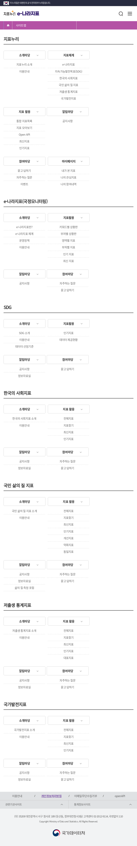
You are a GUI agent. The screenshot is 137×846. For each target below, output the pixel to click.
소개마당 (24, 55)
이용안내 (24, 71)
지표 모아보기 (24, 128)
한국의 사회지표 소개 (24, 418)
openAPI (120, 796)
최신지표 (24, 141)
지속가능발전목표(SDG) (68, 71)
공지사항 (67, 121)
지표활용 (68, 217)
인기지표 (24, 148)
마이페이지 (68, 161)
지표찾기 (69, 425)
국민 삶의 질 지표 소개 (24, 511)
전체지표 (69, 418)
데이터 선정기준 (24, 346)
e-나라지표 (68, 64)
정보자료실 (24, 376)
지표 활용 (24, 111)
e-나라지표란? (24, 227)
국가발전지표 (68, 98)
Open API (24, 134)
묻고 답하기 (24, 170)
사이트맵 (21, 25)
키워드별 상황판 (68, 227)
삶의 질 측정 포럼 (24, 588)
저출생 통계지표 (68, 91)
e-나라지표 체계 (24, 234)
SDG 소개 (24, 333)
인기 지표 (68, 254)
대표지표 (69, 658)
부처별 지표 (68, 247)
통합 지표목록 (24, 121)
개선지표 (69, 538)
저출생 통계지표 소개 (24, 630)
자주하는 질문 (24, 177)
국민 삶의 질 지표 (68, 85)
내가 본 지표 (68, 170)
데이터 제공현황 (68, 339)
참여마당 (24, 161)
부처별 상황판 (68, 234)
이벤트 (24, 184)
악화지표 (69, 545)
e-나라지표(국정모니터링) (25, 201)
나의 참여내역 (68, 184)
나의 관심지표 (68, 177)
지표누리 (11, 39)
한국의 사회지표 (68, 78)
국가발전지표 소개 (24, 730)
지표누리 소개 (24, 64)
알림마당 (67, 111)
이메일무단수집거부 (85, 796)
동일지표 (69, 551)
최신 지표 (68, 261)
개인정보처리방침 (51, 796)
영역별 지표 (68, 240)
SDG (8, 307)
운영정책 (24, 240)
